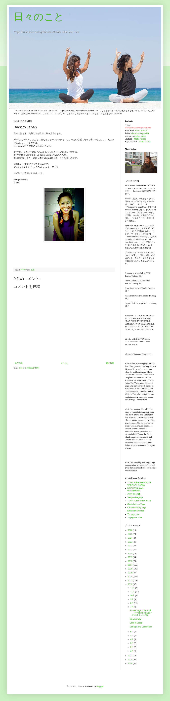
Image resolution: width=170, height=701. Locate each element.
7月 (132, 607)
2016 (130, 569)
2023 (130, 542)
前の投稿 (110, 363)
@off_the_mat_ (134, 494)
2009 (130, 663)
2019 (130, 557)
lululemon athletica (135, 511)
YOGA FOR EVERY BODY (139, 501)
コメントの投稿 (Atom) (29, 368)
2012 (130, 584)
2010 (130, 660)
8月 (132, 603)
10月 (132, 595)
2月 (132, 647)
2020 (130, 553)
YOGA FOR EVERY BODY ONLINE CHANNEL (139, 483)
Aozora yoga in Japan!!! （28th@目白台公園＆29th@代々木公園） (141, 612)
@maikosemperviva (140, 133)
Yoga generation (134, 517)
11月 (132, 591)
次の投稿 (18, 363)
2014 (130, 576)
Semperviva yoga (135, 497)
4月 (132, 639)
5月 (132, 635)
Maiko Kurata (141, 130)
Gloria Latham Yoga (136, 504)
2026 (130, 530)
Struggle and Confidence (141, 627)
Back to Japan (136, 623)
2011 (130, 656)
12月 (132, 587)
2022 (130, 546)
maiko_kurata (140, 136)
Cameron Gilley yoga (136, 507)
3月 (132, 643)
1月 (132, 651)
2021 (130, 549)
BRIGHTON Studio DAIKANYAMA (135, 489)
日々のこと (39, 16)
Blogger (99, 686)
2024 (130, 538)
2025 (130, 534)
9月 (132, 599)
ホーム (64, 363)
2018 (130, 561)
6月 (132, 631)
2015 (130, 573)
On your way (135, 619)
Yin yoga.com (133, 514)
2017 (130, 565)
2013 (130, 580)
